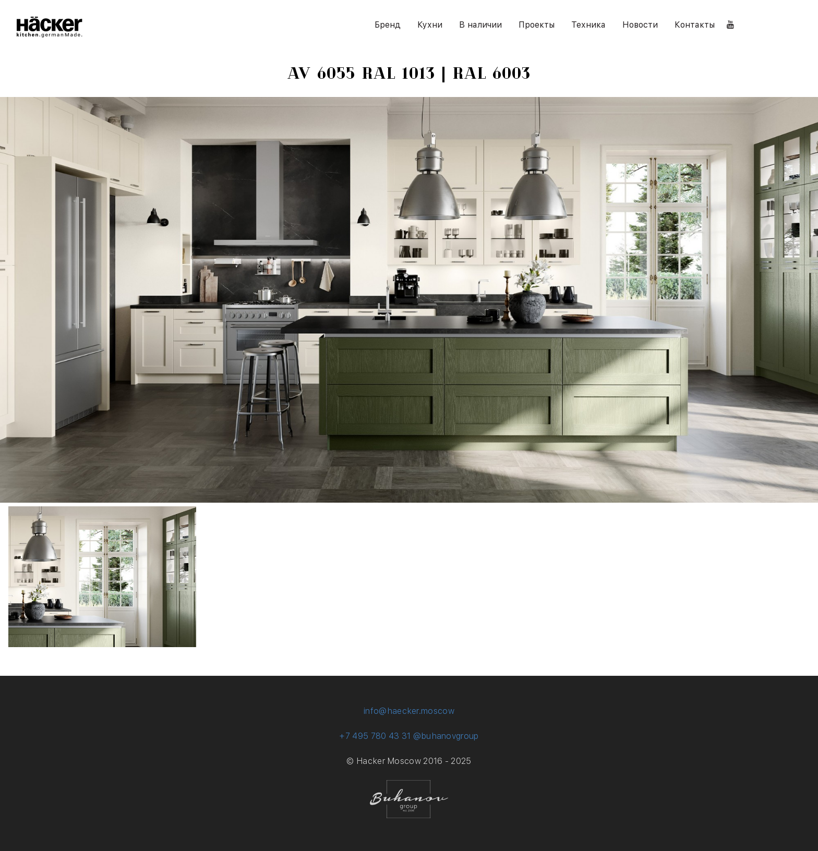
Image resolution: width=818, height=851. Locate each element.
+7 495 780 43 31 (375, 736)
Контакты (695, 25)
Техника (588, 25)
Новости (640, 25)
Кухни (429, 25)
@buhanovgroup (446, 736)
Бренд (388, 25)
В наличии (480, 25)
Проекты (537, 25)
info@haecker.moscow (409, 711)
